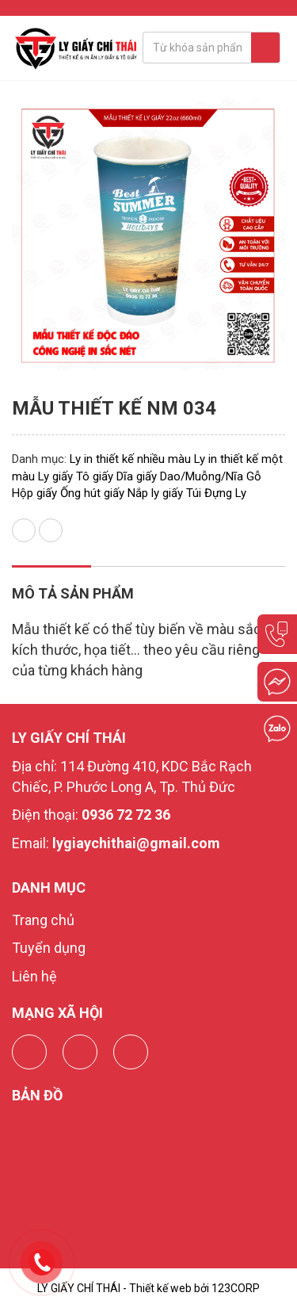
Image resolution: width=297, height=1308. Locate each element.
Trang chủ (43, 920)
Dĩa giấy (136, 476)
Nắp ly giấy (155, 493)
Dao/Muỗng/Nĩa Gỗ (210, 476)
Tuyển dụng (49, 947)
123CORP (235, 1288)
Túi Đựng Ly (216, 493)
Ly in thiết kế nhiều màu (130, 459)
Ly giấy (55, 476)
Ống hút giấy (92, 493)
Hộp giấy (34, 493)
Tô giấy (94, 476)
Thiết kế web (160, 1288)
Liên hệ (34, 976)
